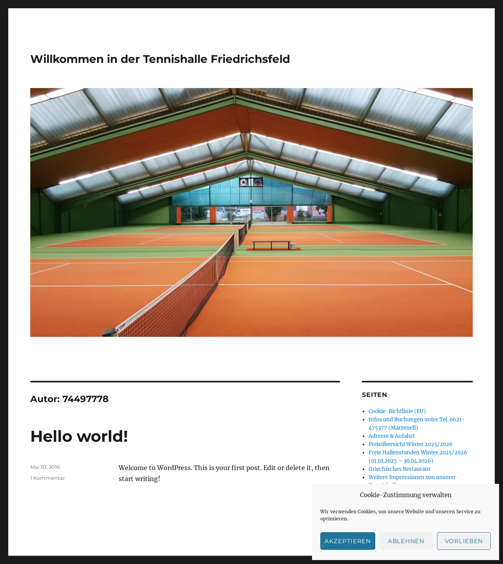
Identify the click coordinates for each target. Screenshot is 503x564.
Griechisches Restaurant (399, 469)
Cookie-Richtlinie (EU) (397, 411)
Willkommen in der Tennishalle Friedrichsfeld (160, 59)
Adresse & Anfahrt (392, 436)
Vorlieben (464, 541)
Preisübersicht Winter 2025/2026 (411, 444)
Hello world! (79, 436)
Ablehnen (406, 541)
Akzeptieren (348, 541)
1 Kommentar (47, 478)
